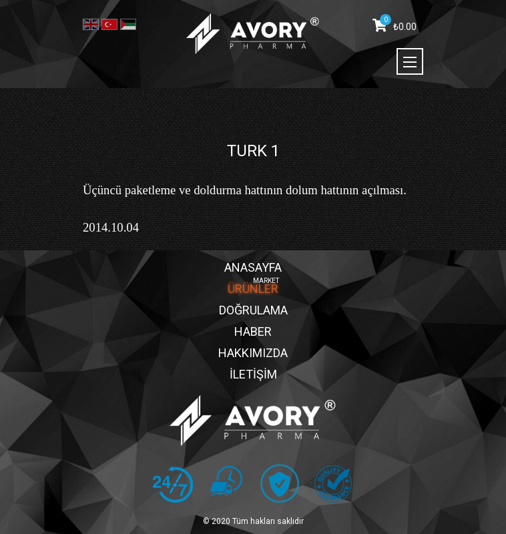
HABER (253, 331)
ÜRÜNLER (253, 289)
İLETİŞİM (253, 374)
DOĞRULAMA (253, 310)
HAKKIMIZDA (253, 353)
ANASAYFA (253, 267)
